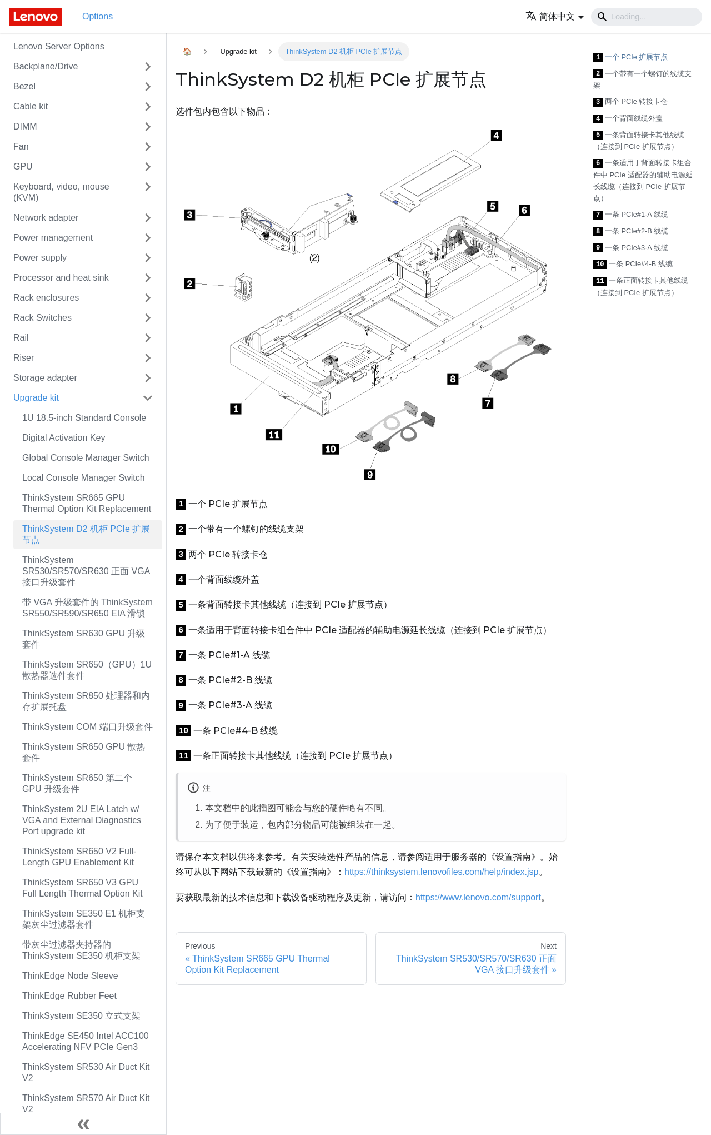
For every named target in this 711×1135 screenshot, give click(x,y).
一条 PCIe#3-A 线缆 (630, 248)
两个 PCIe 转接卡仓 (630, 102)
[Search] (646, 17)
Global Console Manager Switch (85, 457)
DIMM (25, 126)
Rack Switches (42, 317)
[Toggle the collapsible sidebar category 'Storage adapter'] (147, 378)
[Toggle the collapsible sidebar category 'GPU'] (147, 167)
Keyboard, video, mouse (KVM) (61, 192)
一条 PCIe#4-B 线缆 (633, 264)
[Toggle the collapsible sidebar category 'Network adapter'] (147, 218)
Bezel (24, 86)
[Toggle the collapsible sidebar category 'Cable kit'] (147, 107)
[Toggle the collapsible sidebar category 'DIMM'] (147, 127)
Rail (21, 337)
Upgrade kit (36, 397)
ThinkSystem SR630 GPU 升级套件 (83, 639)
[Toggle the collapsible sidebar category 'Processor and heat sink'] (147, 278)
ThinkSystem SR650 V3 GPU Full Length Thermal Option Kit (82, 888)
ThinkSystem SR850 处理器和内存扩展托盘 (86, 701)
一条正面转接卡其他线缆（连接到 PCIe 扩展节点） (640, 286)
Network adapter (45, 217)
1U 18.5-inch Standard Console (84, 417)
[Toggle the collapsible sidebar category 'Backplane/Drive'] (147, 67)
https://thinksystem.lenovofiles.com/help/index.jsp (441, 872)
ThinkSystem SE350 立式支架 (81, 1015)
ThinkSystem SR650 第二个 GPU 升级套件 (77, 783)
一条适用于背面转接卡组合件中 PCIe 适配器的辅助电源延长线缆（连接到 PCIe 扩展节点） (643, 180)
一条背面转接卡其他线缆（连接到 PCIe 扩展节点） (638, 141)
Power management (53, 237)
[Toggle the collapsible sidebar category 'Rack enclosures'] (147, 298)
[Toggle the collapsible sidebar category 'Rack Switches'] (147, 318)
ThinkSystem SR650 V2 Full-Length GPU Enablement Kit (79, 857)
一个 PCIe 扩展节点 (630, 57)
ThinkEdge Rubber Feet (69, 995)
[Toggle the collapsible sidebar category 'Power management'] (147, 238)
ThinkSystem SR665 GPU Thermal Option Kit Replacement (86, 503)
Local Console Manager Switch (83, 477)
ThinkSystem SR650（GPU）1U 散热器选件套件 (87, 670)
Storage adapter (45, 377)
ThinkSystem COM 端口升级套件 (87, 726)
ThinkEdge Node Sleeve (70, 975)
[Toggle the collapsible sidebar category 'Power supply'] (147, 258)
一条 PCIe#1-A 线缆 (630, 215)
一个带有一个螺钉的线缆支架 (642, 79)
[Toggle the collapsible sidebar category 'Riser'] (147, 358)
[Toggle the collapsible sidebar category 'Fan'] (147, 147)
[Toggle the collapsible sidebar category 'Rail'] (147, 338)
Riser (23, 357)
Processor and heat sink (61, 277)
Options (97, 16)
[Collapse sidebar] (83, 1124)
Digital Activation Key (63, 437)
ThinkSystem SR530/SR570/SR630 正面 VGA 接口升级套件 (85, 571)
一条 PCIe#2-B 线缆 (630, 231)
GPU (23, 166)
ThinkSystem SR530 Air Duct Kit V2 (85, 1072)
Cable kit (30, 106)
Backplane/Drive (45, 66)
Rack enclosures (46, 297)
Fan (21, 146)
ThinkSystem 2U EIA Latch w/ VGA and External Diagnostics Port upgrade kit (81, 820)
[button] (554, 16)
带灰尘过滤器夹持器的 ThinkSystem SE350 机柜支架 (81, 950)
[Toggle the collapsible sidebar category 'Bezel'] (147, 87)
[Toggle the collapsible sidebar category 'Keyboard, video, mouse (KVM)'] (147, 192)
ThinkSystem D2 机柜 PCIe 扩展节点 (86, 534)
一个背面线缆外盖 (628, 118)
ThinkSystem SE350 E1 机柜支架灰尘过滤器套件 (83, 919)
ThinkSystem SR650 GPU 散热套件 (83, 752)
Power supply (40, 257)
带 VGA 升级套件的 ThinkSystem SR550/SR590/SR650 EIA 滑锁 (87, 608)
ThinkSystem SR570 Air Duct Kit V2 (85, 1103)
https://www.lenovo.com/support (478, 897)
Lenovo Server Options (58, 46)
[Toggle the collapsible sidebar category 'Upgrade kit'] (147, 398)
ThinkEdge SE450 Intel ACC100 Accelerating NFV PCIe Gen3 (85, 1041)
